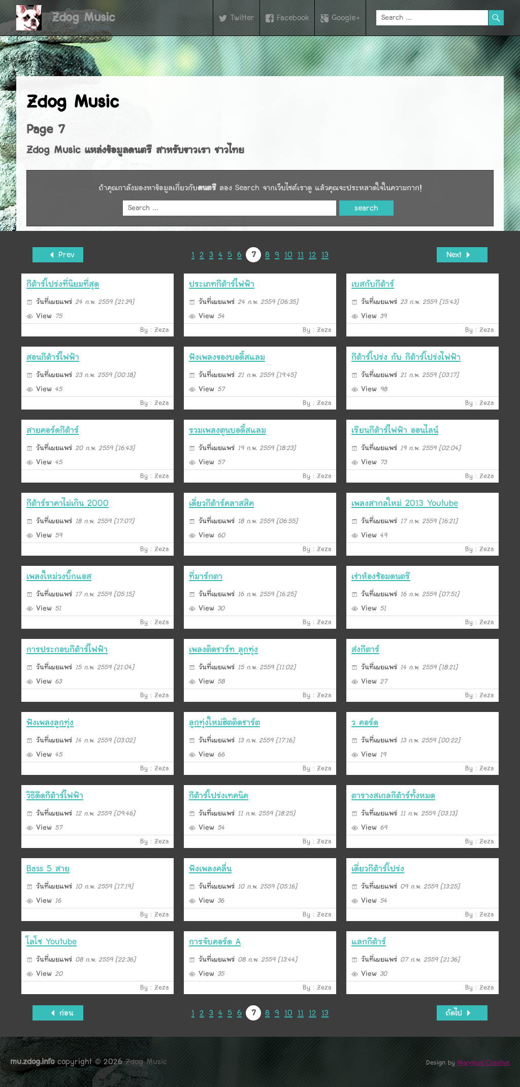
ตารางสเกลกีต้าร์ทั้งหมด (393, 795)
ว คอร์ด (364, 722)
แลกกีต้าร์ (368, 941)
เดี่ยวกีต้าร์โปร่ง (377, 868)
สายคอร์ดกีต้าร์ (52, 430)
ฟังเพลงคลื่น (210, 868)
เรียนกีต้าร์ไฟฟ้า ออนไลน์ (394, 430)
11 (301, 255)
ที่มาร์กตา (205, 576)
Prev (58, 255)
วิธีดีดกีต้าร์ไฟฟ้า (54, 795)
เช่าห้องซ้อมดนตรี (380, 576)
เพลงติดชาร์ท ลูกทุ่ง (223, 649)
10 (288, 255)
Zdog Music (83, 17)
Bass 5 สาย (48, 868)
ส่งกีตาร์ (365, 649)
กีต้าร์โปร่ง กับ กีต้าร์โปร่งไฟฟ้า (406, 357)
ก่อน (58, 1013)
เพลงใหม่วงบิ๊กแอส (58, 576)
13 (325, 255)
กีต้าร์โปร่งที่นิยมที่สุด (62, 284)
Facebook (293, 18)
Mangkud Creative (484, 1063)
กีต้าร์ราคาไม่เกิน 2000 (67, 503)
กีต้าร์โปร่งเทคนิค (218, 795)
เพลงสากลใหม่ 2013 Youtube (404, 503)
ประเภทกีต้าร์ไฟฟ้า (221, 284)
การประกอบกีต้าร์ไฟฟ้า (67, 649)
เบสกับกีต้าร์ (372, 284)
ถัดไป (462, 1013)
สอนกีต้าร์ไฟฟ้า (52, 357)
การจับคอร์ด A (215, 941)
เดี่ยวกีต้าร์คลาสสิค (221, 503)
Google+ (346, 18)
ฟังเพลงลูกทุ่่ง (50, 722)
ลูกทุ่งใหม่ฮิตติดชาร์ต (224, 722)
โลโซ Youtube (51, 941)
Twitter (242, 18)
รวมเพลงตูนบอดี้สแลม (227, 430)
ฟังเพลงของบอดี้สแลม (227, 357)
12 (312, 255)
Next (462, 255)
